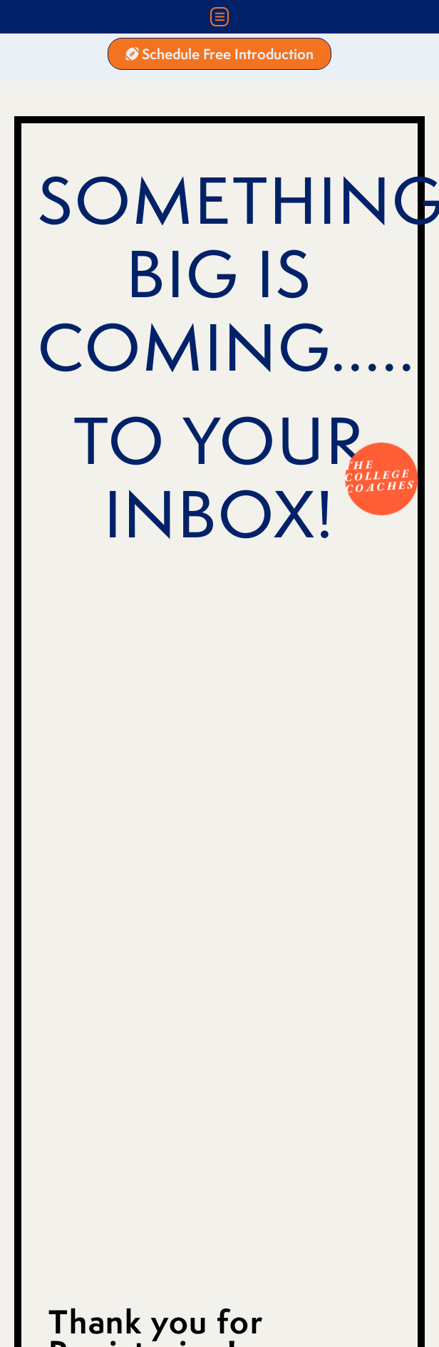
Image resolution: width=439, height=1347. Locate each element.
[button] (219, 16)
